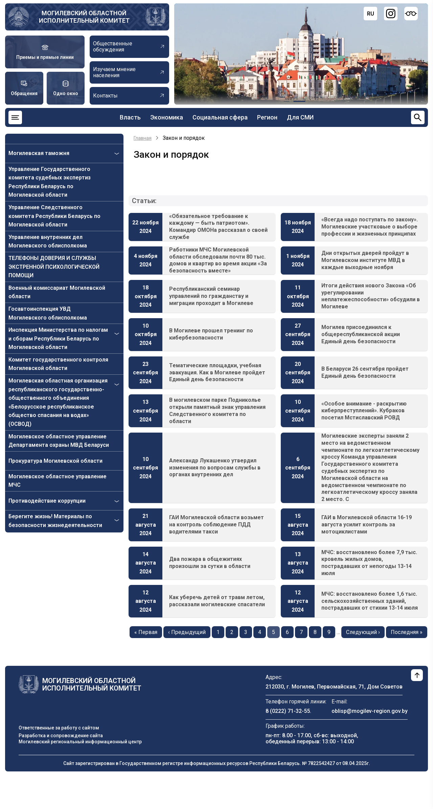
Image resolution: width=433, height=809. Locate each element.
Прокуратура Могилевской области (55, 461)
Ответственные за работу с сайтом (59, 727)
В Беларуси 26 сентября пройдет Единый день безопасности (365, 372)
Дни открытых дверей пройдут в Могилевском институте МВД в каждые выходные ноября (365, 260)
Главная (143, 138)
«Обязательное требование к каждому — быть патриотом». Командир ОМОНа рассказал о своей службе (218, 226)
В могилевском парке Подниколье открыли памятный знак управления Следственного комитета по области (217, 410)
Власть (130, 117)
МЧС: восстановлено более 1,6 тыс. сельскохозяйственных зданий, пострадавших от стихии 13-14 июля (369, 601)
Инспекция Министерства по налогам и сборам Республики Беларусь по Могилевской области (58, 338)
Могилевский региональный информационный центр (80, 741)
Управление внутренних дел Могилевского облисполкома (47, 241)
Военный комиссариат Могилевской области (56, 292)
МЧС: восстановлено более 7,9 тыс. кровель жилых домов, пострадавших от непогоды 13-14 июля (369, 562)
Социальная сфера (220, 117)
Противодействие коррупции (47, 501)
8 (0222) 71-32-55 (288, 711)
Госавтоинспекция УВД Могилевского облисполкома (47, 313)
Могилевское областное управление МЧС (57, 480)
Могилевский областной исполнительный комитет (84, 16)
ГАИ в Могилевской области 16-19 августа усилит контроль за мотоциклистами (366, 524)
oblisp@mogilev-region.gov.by (370, 711)
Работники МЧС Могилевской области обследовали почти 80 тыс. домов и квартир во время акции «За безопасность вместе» (218, 260)
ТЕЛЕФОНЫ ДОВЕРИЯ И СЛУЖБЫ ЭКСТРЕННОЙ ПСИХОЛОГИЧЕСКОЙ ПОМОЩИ (53, 267)
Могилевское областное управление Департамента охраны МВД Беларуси (58, 441)
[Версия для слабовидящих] (411, 13)
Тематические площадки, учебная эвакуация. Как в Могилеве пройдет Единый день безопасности (217, 372)
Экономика (166, 117)
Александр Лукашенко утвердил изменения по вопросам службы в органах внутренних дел (214, 467)
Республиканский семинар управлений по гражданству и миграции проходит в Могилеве (211, 296)
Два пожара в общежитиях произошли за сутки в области (209, 562)
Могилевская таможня (38, 153)
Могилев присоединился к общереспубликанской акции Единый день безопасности (360, 334)
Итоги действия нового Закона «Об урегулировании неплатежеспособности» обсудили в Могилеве (370, 296)
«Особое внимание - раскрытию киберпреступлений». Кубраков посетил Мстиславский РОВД (364, 410)
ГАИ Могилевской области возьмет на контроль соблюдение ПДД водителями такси (216, 524)
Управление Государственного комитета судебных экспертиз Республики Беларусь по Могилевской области (49, 182)
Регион (267, 117)
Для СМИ (300, 117)
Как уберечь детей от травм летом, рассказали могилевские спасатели (217, 601)
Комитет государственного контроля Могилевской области (58, 364)
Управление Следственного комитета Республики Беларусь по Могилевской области (54, 216)
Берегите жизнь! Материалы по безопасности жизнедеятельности (55, 520)
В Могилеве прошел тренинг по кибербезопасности (211, 334)
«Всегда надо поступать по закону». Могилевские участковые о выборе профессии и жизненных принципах (369, 226)
